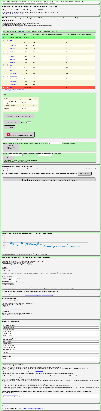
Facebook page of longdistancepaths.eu (33, 408)
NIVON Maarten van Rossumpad (10, 395)
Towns (23, 31)
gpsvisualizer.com (39, 371)
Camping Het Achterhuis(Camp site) (14, 13)
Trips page (10, 127)
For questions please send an (9, 408)
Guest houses (46, 31)
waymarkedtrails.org (18, 369)
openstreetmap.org (28, 369)
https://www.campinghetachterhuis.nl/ (14, 309)
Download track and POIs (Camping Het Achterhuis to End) (39, 295)
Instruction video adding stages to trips (19, 134)
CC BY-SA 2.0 (34, 400)
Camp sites (54, 31)
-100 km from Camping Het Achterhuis (11, 147)
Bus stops (34, 31)
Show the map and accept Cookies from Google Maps (49, 180)
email (17, 408)
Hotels (39, 31)
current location (84, 173)
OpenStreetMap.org (17, 400)
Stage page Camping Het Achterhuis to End (19, 116)
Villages (28, 31)
